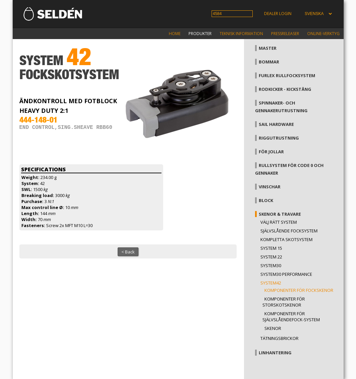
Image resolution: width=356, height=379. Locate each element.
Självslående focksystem (289, 231)
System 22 (271, 257)
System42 (270, 283)
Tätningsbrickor (279, 338)
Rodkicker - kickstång (285, 89)
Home (175, 33)
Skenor (272, 328)
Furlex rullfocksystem (287, 75)
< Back (128, 252)
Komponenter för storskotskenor (283, 302)
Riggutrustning (279, 138)
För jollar (271, 152)
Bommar (269, 62)
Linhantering (275, 353)
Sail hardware (276, 124)
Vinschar (269, 187)
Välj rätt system (278, 222)
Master (267, 48)
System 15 (271, 248)
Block (266, 200)
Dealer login (277, 13)
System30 (270, 265)
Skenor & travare (280, 214)
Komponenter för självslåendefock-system (291, 317)
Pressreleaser (285, 33)
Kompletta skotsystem (286, 239)
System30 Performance (286, 274)
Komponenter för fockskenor (298, 290)
